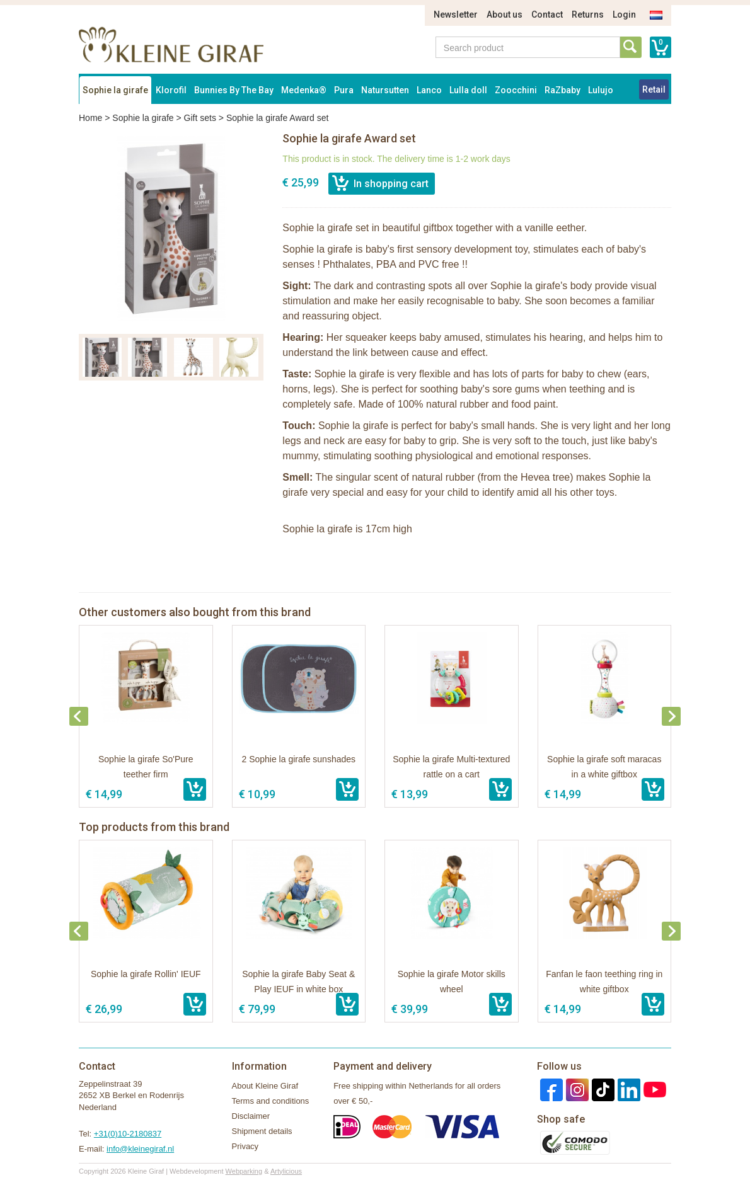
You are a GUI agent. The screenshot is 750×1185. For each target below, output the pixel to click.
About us (504, 14)
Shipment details (262, 1131)
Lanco (429, 90)
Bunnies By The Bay (234, 90)
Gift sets (200, 118)
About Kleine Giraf (265, 1086)
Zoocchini (516, 90)
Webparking (244, 1171)
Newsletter (456, 14)
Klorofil (171, 90)
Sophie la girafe (115, 90)
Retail (654, 89)
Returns (588, 14)
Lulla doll (468, 90)
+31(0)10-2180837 (127, 1133)
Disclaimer (251, 1116)
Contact (547, 14)
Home (90, 118)
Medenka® (303, 90)
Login (624, 14)
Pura (344, 90)
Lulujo (600, 90)
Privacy (245, 1146)
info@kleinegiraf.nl (140, 1149)
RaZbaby (562, 90)
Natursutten (385, 90)
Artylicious (286, 1171)
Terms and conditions (270, 1101)
